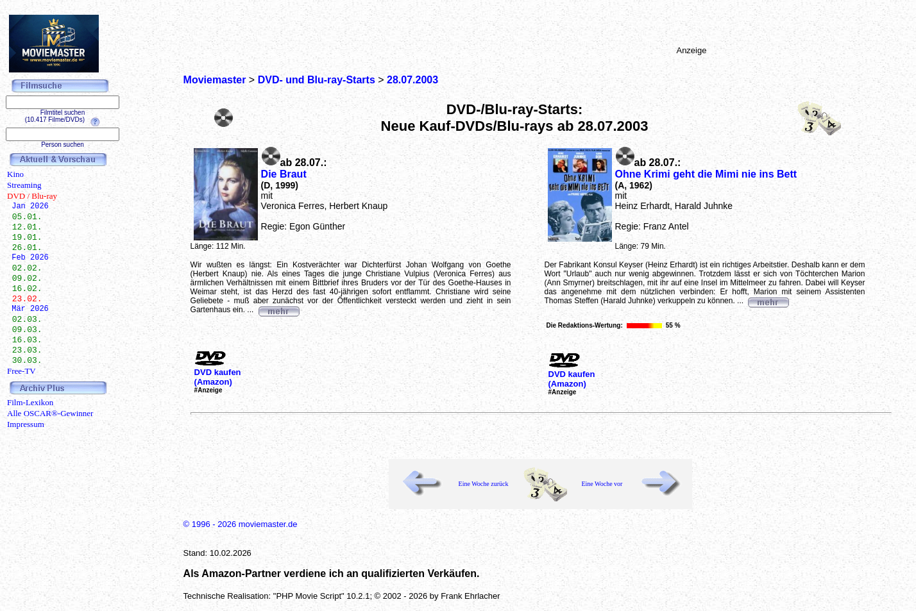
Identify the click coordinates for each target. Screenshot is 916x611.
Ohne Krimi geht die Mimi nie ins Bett (706, 174)
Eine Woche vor (601, 483)
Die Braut (284, 174)
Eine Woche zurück (484, 483)
